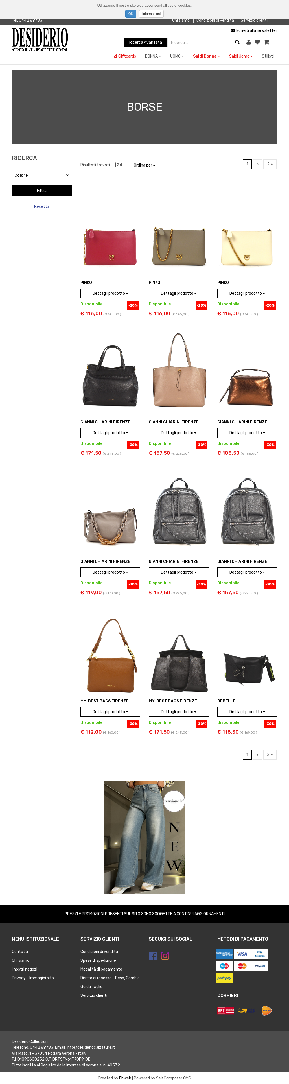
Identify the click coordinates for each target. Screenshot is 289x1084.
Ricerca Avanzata (145, 42)
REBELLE (226, 701)
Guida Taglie (91, 986)
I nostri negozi (24, 969)
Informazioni (151, 14)
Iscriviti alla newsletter (254, 30)
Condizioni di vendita (215, 20)
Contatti (20, 951)
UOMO (177, 56)
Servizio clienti (254, 20)
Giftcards (125, 56)
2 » (270, 164)
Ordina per (144, 165)
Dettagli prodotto (110, 293)
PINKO (86, 282)
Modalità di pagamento (101, 969)
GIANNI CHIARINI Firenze (105, 422)
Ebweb (125, 1078)
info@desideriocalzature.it (91, 1047)
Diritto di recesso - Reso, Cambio (110, 978)
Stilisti (268, 56)
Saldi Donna (206, 56)
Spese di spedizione (98, 960)
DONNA (153, 56)
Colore (21, 175)
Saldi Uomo (241, 56)
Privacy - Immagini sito (33, 978)
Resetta (41, 206)
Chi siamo (181, 20)
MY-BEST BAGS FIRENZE (104, 701)
